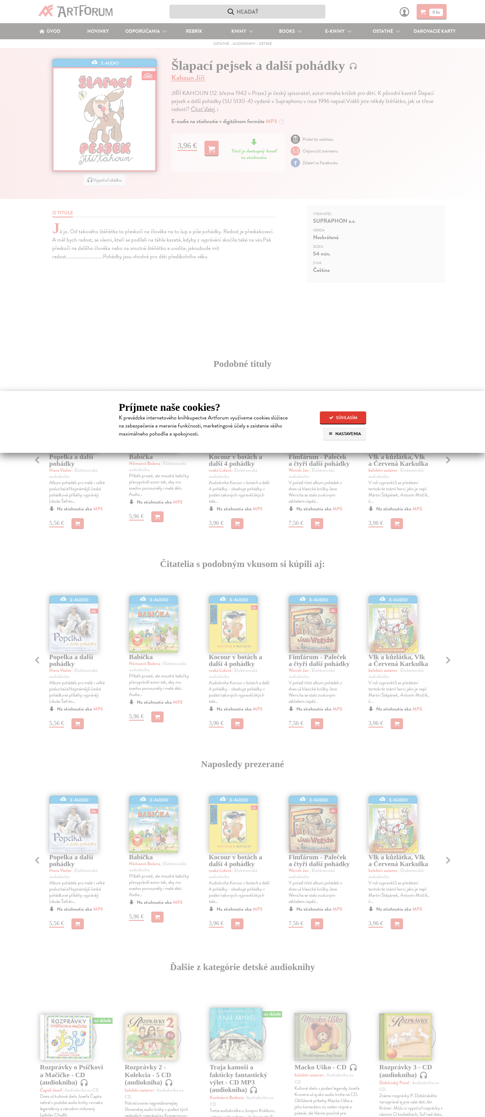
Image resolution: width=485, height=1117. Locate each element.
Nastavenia (344, 434)
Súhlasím (343, 418)
